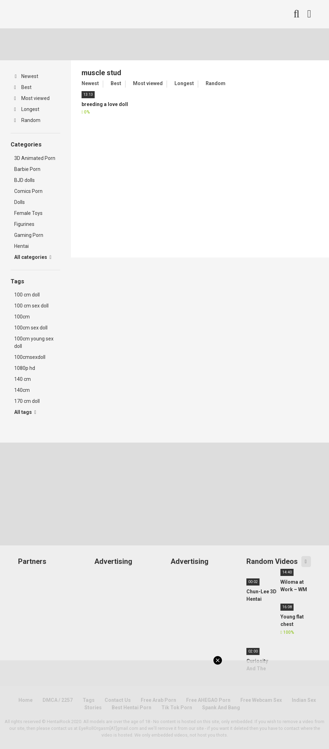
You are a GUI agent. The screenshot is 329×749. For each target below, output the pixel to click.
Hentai (21, 246)
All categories (32, 257)
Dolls (19, 202)
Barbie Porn (27, 169)
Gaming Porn (28, 235)
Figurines (24, 224)
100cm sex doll (31, 328)
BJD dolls (24, 180)
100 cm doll (27, 295)
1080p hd (24, 368)
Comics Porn (28, 191)
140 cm (22, 379)
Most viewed (32, 98)
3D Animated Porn (34, 158)
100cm (22, 317)
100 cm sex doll (31, 306)
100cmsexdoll (29, 357)
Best (23, 87)
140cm (22, 390)
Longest (26, 109)
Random (27, 120)
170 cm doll (27, 401)
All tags (25, 412)
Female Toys (28, 213)
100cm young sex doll (34, 342)
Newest (26, 76)
